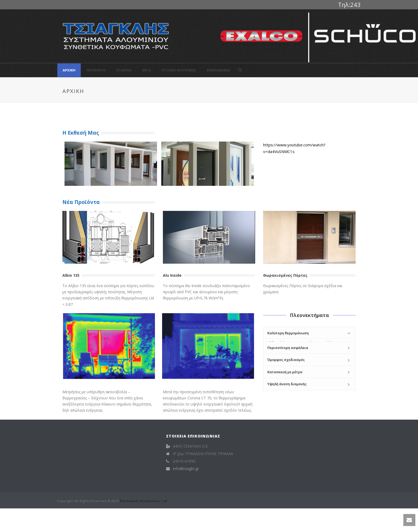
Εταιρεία (123, 70)
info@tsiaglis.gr (186, 468)
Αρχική (69, 70)
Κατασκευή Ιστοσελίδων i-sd (143, 501)
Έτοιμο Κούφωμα (179, 70)
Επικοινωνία (218, 70)
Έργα (146, 70)
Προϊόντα (95, 70)
